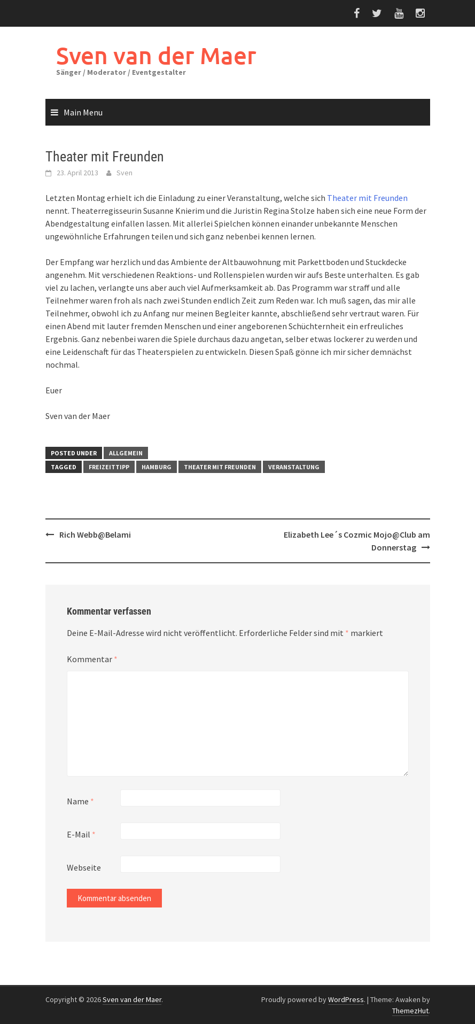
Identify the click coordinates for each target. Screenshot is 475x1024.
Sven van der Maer (156, 55)
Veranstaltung (294, 467)
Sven (124, 172)
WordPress (346, 999)
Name (80, 801)
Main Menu (83, 112)
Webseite (84, 867)
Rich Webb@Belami (95, 534)
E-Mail (81, 834)
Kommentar (92, 659)
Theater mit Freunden (367, 197)
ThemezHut (410, 1010)
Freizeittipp (109, 467)
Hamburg (157, 467)
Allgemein (126, 453)
